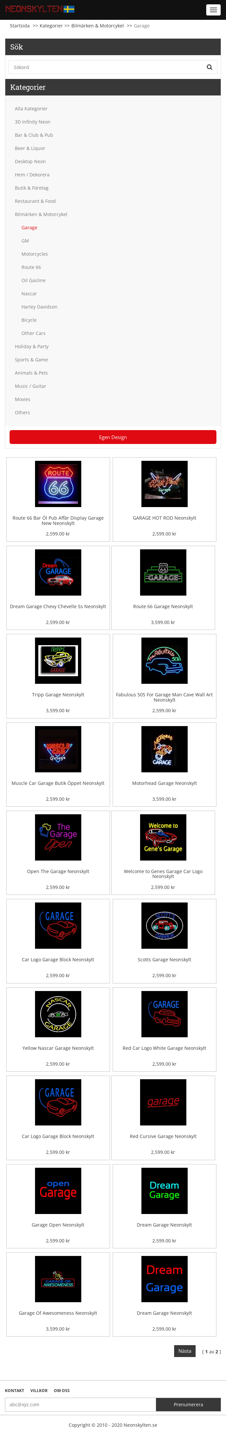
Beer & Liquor (30, 148)
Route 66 (31, 267)
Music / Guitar (30, 386)
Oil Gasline (33, 280)
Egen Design (113, 437)
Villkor (39, 1390)
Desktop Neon (30, 161)
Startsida (20, 25)
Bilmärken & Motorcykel (97, 25)
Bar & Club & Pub (34, 135)
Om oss (62, 1390)
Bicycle (29, 320)
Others (22, 412)
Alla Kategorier (31, 108)
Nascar (29, 293)
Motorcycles (34, 254)
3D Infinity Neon (33, 122)
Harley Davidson (39, 307)
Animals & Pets (31, 373)
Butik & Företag (32, 188)
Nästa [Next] (184, 1350)
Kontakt (14, 1390)
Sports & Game (31, 359)
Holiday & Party (32, 346)
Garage (29, 227)
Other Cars (33, 333)
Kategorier (51, 25)
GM (25, 241)
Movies (22, 399)
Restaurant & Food (35, 201)
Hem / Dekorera (32, 174)
